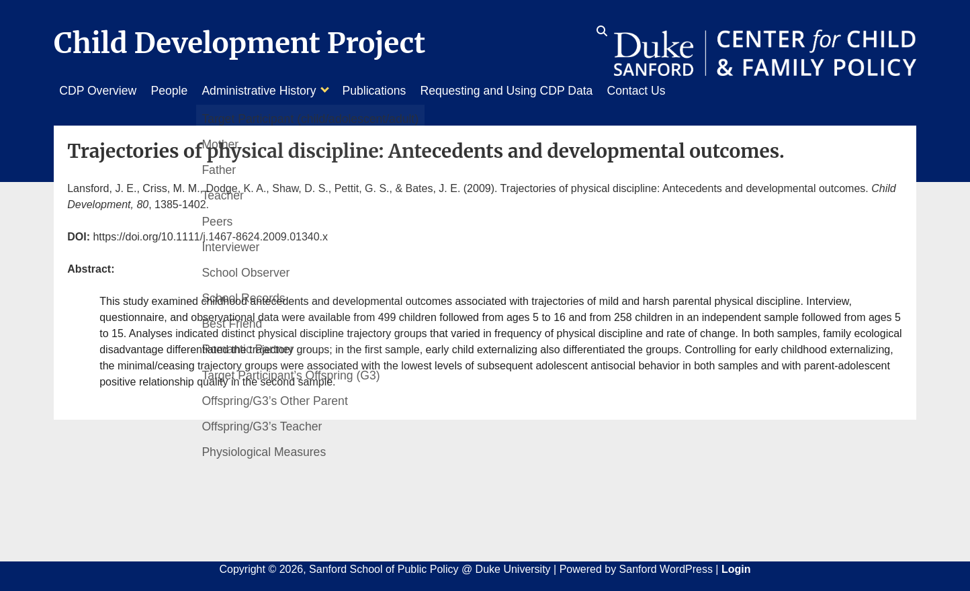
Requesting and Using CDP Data (531, 90)
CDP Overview (97, 90)
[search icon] (602, 31)
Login (736, 566)
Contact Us (667, 90)
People (175, 90)
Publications (393, 90)
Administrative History (271, 90)
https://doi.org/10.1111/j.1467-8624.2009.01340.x (210, 233)
